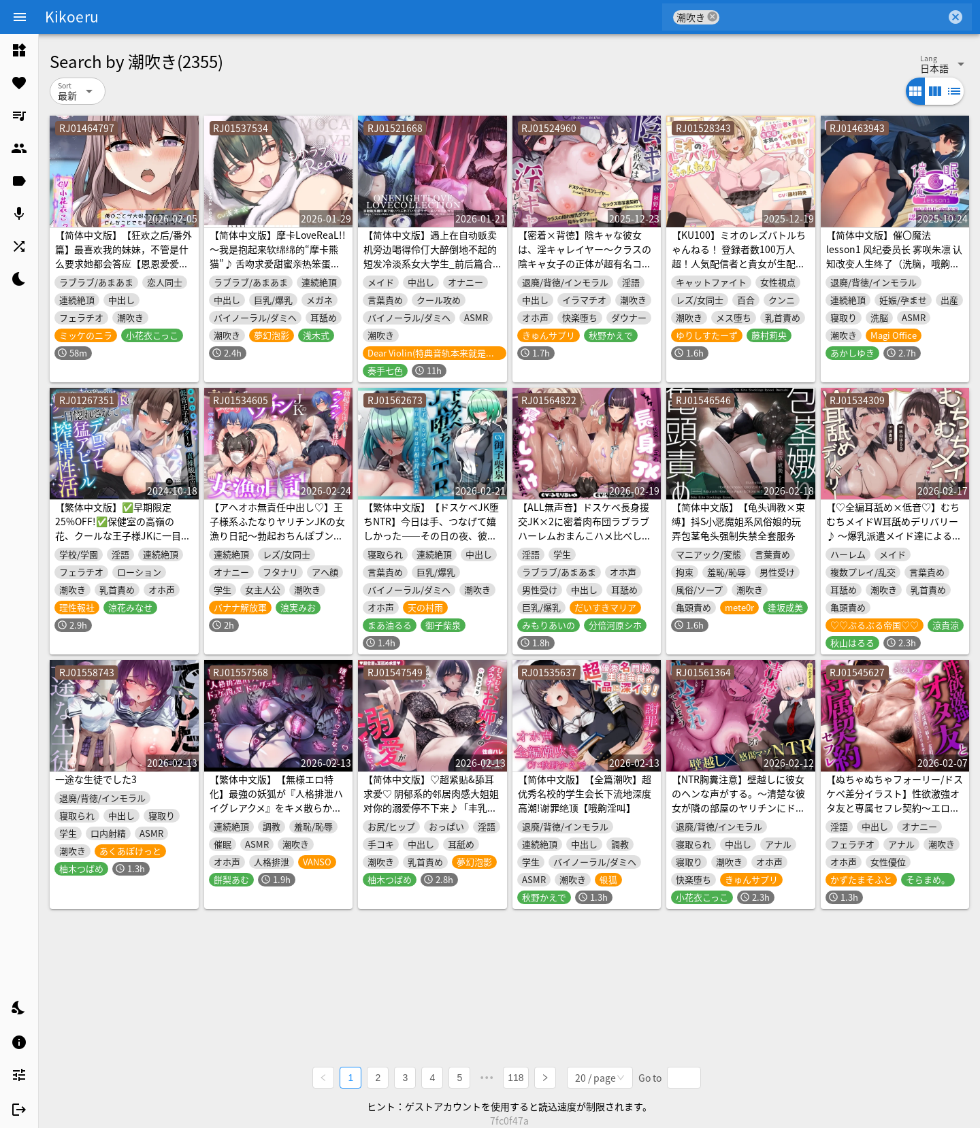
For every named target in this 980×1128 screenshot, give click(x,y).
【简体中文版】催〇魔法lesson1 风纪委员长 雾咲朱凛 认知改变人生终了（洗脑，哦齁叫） (894, 256)
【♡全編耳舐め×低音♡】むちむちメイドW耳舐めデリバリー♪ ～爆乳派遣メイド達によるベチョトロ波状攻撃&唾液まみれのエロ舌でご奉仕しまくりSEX (894, 535)
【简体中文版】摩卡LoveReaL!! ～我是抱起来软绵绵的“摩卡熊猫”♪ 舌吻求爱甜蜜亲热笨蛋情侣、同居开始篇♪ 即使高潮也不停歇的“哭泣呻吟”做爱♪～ (278, 263)
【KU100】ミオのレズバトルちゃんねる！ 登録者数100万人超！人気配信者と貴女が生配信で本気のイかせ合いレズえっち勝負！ (739, 263)
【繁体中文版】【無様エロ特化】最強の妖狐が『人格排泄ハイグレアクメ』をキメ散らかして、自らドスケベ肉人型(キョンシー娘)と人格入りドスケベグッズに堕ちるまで (278, 814)
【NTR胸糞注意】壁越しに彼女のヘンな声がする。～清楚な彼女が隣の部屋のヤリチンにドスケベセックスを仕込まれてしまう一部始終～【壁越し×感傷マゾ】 (738, 814)
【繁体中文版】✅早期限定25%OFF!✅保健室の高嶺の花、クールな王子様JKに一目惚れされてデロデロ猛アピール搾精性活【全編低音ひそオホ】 (123, 535)
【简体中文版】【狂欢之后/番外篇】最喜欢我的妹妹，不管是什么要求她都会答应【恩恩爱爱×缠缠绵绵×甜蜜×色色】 (123, 256)
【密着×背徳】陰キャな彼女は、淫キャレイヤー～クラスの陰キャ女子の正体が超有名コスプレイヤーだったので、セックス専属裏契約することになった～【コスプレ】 (584, 270)
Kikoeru (72, 16)
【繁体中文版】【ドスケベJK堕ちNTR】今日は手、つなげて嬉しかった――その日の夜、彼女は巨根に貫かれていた (431, 528)
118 (515, 1077)
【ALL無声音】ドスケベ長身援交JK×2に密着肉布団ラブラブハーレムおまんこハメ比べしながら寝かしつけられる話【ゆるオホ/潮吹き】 (584, 535)
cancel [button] (712, 16)
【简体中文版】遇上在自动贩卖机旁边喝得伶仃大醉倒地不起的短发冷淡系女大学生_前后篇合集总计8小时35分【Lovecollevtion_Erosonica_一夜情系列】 (430, 270)
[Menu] (19, 17)
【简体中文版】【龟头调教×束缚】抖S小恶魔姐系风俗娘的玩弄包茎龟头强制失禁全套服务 (738, 521)
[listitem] (19, 50)
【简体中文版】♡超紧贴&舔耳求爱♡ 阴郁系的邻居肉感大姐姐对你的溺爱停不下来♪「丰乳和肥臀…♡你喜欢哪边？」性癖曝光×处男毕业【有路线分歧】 (431, 807)
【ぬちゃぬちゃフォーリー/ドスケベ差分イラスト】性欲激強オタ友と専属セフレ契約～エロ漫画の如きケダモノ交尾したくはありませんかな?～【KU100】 (894, 807)
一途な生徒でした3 (96, 779)
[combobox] (832, 17)
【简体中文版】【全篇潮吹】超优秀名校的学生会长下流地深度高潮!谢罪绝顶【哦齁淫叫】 (584, 793)
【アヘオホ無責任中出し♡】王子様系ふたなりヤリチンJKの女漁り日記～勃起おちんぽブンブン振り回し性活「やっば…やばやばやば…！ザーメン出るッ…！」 (277, 542)
